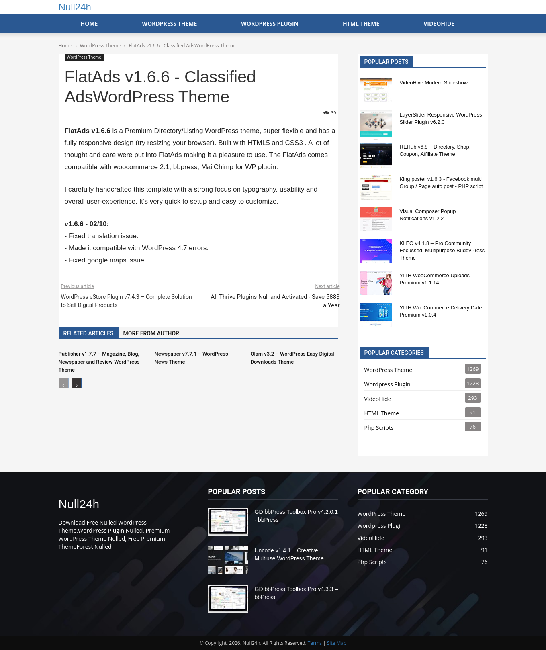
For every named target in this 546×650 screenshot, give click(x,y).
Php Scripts (379, 427)
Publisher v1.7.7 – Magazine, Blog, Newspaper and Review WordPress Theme (99, 362)
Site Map (337, 643)
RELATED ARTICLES (88, 333)
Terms (315, 643)
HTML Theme (361, 23)
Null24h (75, 7)
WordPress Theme (169, 23)
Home (89, 23)
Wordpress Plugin (387, 384)
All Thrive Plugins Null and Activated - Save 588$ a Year (275, 301)
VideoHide (438, 23)
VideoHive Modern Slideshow (434, 83)
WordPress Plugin (270, 23)
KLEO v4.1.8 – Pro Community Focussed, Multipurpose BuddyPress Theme (442, 250)
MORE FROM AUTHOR (151, 333)
